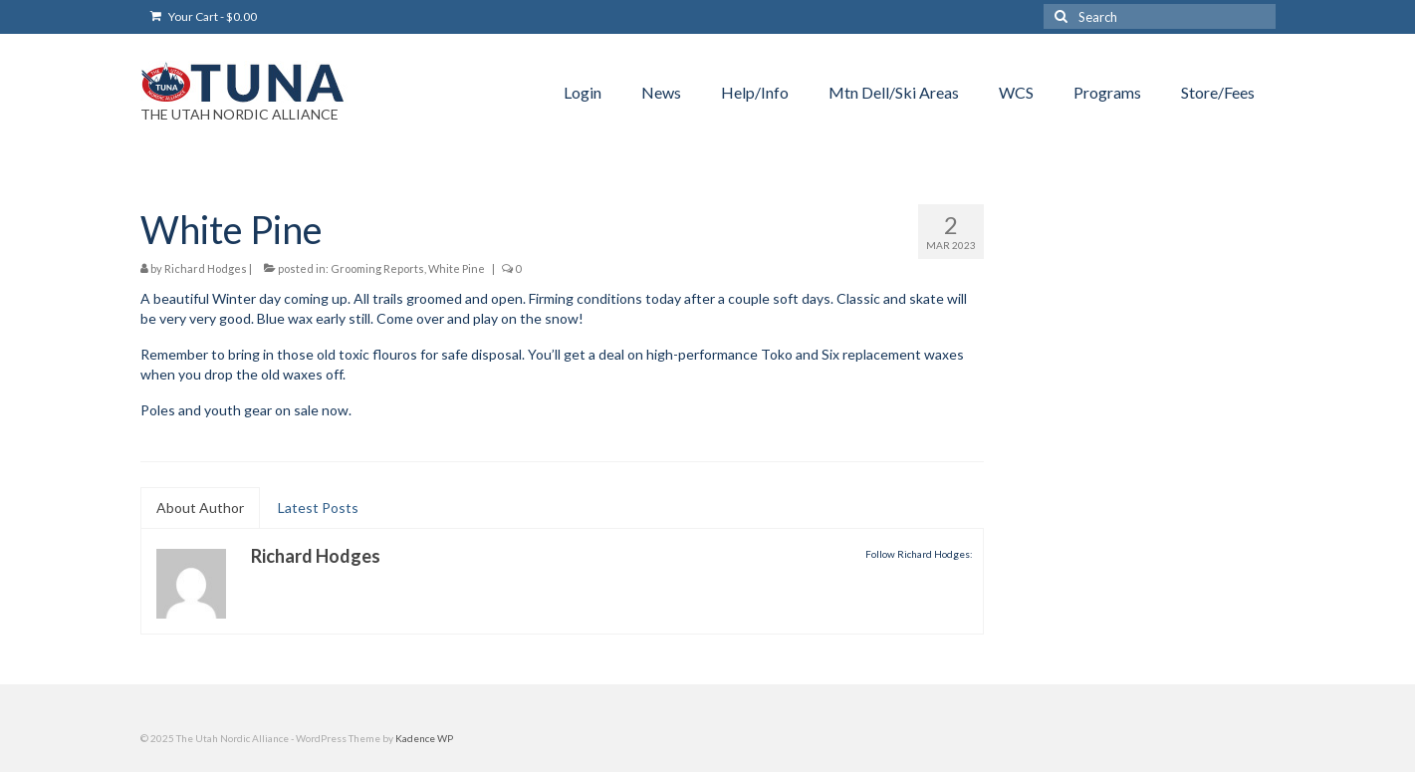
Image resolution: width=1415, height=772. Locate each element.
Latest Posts (318, 507)
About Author (200, 507)
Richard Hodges (205, 268)
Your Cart (203, 16)
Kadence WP (424, 738)
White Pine (456, 268)
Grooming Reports (377, 268)
